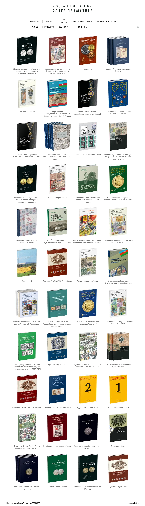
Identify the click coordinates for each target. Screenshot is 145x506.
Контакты (82, 27)
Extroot (136, 503)
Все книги (63, 27)
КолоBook (49, 27)
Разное (35, 27)
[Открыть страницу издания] (27, 50)
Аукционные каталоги (106, 21)
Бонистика (49, 21)
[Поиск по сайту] (138, 27)
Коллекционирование (82, 21)
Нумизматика (35, 21)
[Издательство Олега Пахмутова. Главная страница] (72, 8)
